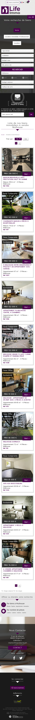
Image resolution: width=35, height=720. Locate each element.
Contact (17, 647)
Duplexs (13, 606)
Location (17, 43)
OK (31, 114)
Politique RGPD (20, 710)
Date (26, 139)
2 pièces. (9, 612)
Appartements (19, 606)
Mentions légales (11, 709)
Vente (17, 30)
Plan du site (5, 709)
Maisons (9, 606)
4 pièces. (19, 612)
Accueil (2, 134)
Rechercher (17, 69)
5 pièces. (24, 612)
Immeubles (26, 606)
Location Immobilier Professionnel (17, 37)
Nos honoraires (18, 709)
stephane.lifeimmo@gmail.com (17, 643)
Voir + (26, 174)
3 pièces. (14, 612)
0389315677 (17, 640)
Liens (23, 709)
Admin (26, 709)
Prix (18, 139)
